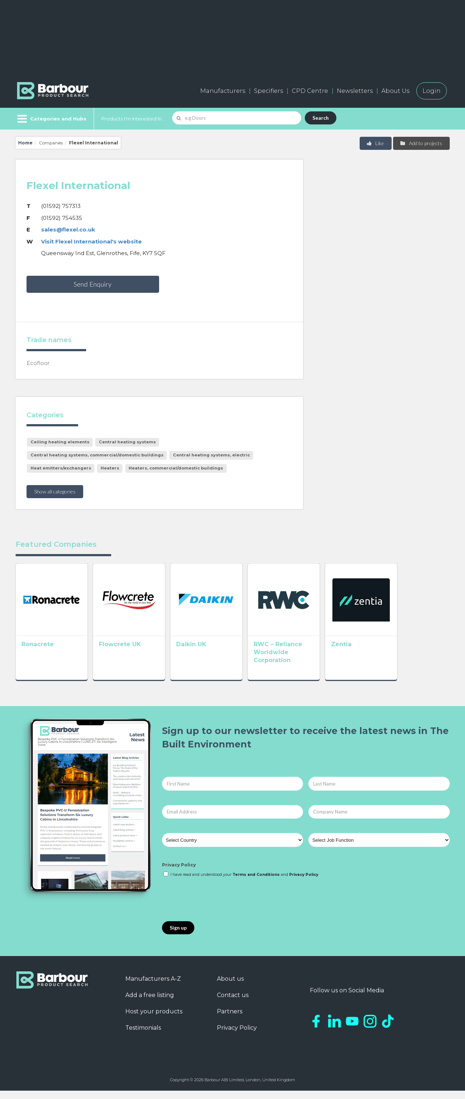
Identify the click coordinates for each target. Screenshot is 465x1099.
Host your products (153, 1019)
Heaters (110, 468)
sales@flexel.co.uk (68, 229)
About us (230, 987)
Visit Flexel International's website (91, 241)
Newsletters (355, 90)
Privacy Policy (179, 873)
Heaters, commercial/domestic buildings (176, 468)
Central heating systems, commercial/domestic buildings (97, 455)
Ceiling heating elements (60, 441)
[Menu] (51, 119)
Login (431, 90)
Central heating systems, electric (211, 455)
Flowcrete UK (130, 654)
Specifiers (268, 90)
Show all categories (55, 491)
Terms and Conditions (256, 883)
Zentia (383, 654)
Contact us (232, 1003)
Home (25, 142)
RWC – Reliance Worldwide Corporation (309, 662)
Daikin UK (212, 654)
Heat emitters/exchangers (61, 468)
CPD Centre (310, 90)
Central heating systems (127, 441)
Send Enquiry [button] (93, 284)
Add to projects (421, 143)
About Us (395, 90)
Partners (229, 1019)
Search (320, 118)
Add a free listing (149, 1003)
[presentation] (217, 908)
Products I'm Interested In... (133, 119)
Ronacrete (37, 654)
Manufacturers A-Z (153, 987)
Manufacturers (222, 90)
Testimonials (143, 1036)
